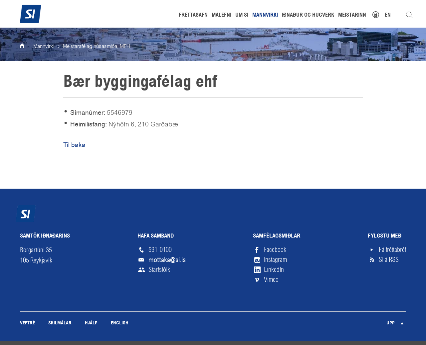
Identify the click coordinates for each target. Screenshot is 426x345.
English (119, 323)
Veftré (27, 323)
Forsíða (26, 46)
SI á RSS (389, 259)
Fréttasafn (193, 15)
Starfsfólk (159, 269)
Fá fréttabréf (392, 250)
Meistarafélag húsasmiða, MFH (96, 46)
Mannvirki (43, 46)
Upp (390, 323)
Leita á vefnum (409, 15)
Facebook (275, 250)
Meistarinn (352, 15)
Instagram (275, 259)
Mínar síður (379, 14)
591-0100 (160, 250)
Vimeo (271, 279)
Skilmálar (60, 323)
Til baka (74, 145)
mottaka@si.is (167, 260)
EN (388, 15)
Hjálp (91, 323)
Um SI (241, 15)
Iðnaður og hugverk (308, 15)
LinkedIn (274, 269)
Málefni (221, 15)
